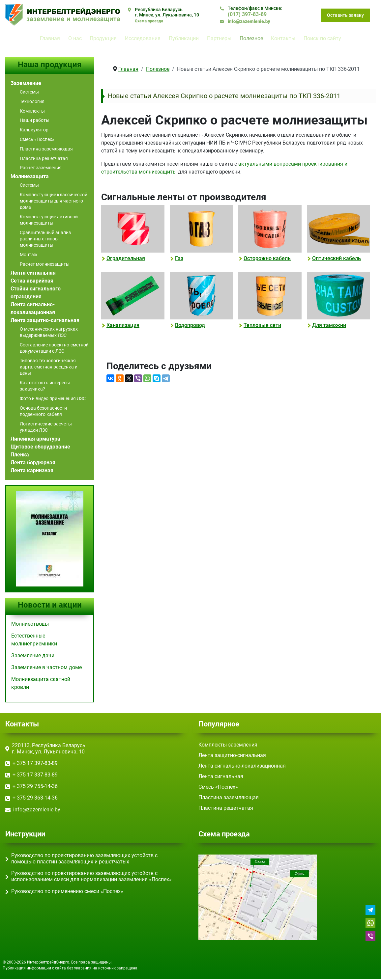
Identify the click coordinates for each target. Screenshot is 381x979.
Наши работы (34, 120)
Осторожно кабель (267, 258)
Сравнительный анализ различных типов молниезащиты (45, 239)
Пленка (20, 454)
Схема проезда (149, 21)
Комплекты (32, 111)
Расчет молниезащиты (45, 264)
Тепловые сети (262, 325)
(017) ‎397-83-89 (247, 14)
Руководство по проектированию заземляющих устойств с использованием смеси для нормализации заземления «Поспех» (91, 876)
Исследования (143, 38)
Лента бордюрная (33, 462)
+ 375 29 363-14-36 (35, 798)
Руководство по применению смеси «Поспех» (67, 891)
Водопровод (190, 325)
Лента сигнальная (33, 273)
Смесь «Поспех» (37, 139)
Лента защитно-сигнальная (45, 320)
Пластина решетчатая (44, 158)
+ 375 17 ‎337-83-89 (35, 775)
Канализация (122, 325)
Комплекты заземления (227, 745)
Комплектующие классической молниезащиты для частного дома (53, 201)
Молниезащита (30, 176)
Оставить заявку (345, 15)
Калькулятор (34, 129)
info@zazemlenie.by (249, 21)
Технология (32, 101)
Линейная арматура (35, 439)
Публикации (184, 38)
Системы (29, 92)
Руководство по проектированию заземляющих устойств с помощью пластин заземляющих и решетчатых (84, 858)
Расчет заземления (41, 167)
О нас (75, 38)
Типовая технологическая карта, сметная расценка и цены (48, 367)
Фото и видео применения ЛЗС (53, 398)
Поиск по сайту (322, 38)
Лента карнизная (32, 470)
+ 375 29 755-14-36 (35, 786)
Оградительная (125, 258)
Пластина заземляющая (46, 148)
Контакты (283, 38)
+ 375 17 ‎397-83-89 (35, 763)
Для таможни (329, 325)
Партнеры (219, 38)
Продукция (103, 38)
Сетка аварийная (32, 281)
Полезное (251, 38)
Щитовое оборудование (40, 447)
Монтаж (29, 254)
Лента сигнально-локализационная (242, 766)
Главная (50, 38)
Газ (179, 258)
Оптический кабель (336, 258)
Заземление (26, 83)
